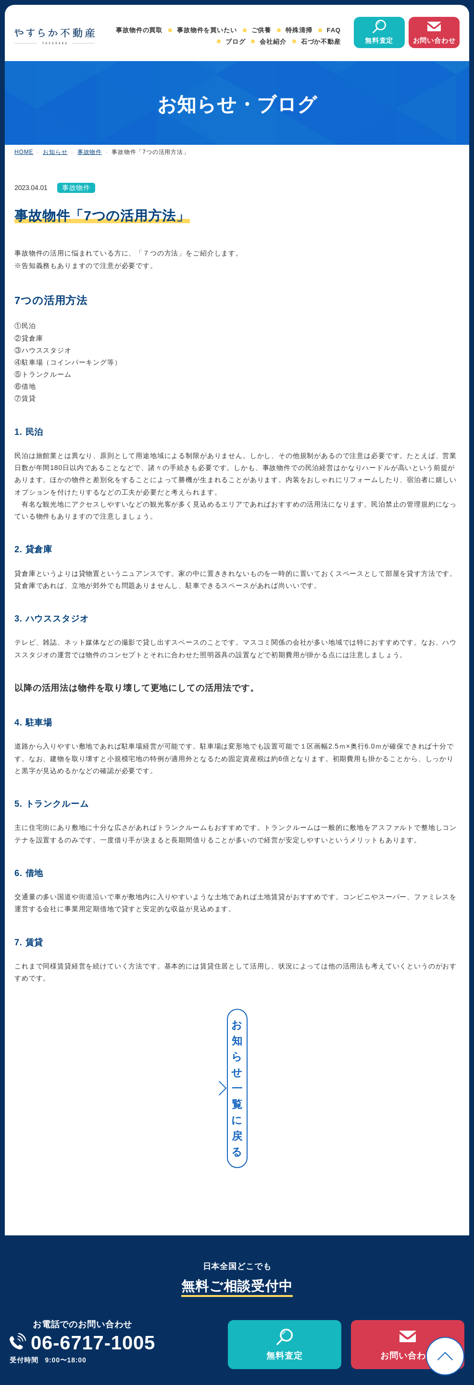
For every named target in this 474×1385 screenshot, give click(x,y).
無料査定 (379, 40)
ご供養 (261, 30)
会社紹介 (273, 41)
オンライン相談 (441, 1320)
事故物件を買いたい (207, 30)
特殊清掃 (299, 30)
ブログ (235, 41)
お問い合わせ (434, 40)
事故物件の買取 (139, 30)
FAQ (334, 30)
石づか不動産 (321, 41)
